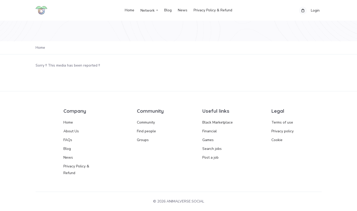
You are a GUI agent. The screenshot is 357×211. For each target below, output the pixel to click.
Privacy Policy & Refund (213, 10)
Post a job (210, 157)
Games (208, 139)
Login (315, 10)
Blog (168, 10)
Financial (209, 131)
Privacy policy (282, 131)
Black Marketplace (217, 122)
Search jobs (212, 148)
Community (146, 122)
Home (129, 10)
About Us (71, 131)
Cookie (277, 139)
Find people (146, 131)
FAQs (67, 139)
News (182, 10)
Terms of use (282, 122)
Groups (143, 139)
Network (147, 10)
